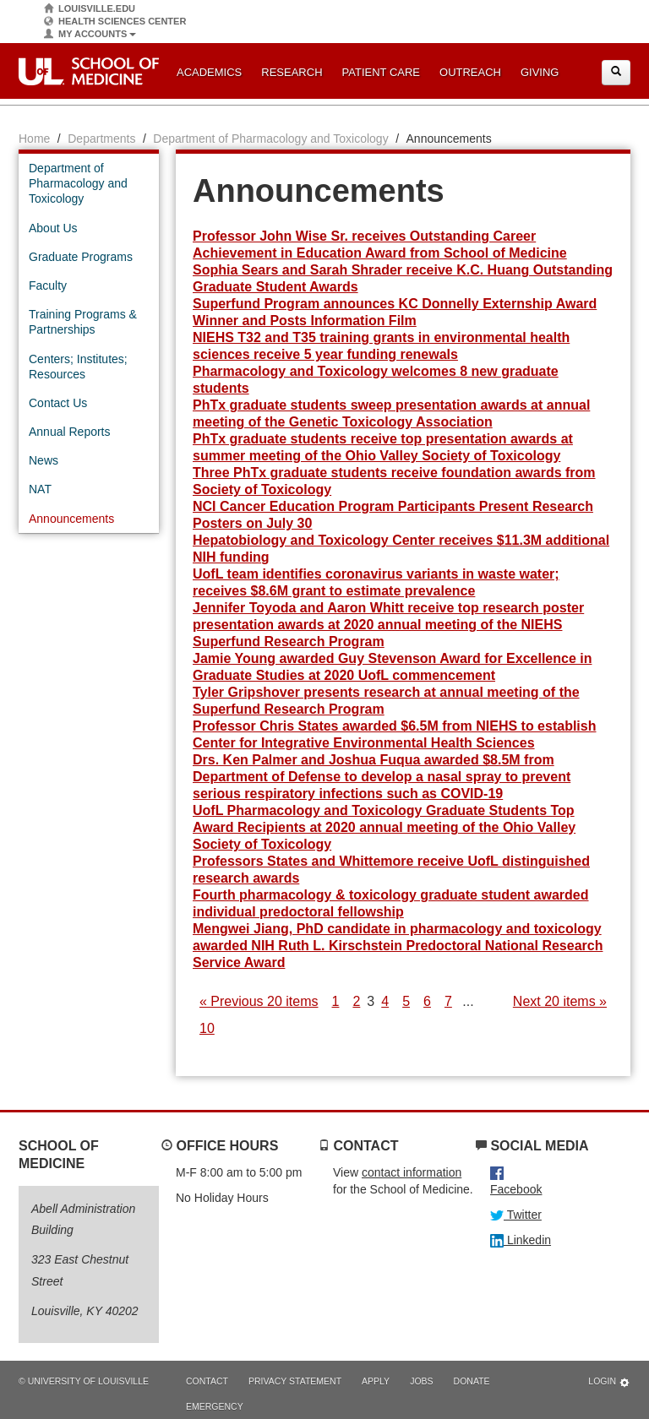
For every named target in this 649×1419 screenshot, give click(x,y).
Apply (376, 1381)
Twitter (516, 1214)
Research (291, 72)
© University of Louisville (84, 1381)
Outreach (470, 72)
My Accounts (90, 34)
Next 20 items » (560, 1001)
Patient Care (381, 72)
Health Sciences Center (115, 21)
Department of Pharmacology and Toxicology (270, 138)
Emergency (214, 1406)
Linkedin (520, 1240)
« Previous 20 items (259, 1001)
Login (609, 1382)
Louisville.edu (89, 8)
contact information (411, 1172)
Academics (209, 72)
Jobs (421, 1381)
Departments (101, 138)
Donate (472, 1381)
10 (207, 1028)
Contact (207, 1381)
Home (34, 138)
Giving (540, 72)
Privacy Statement (294, 1381)
